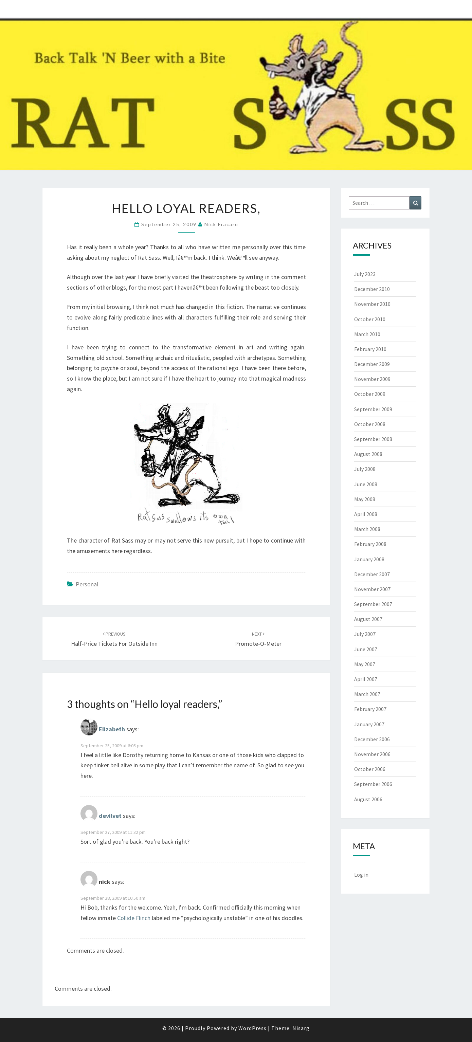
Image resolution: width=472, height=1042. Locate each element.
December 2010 (372, 289)
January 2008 (369, 559)
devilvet (110, 816)
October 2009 (369, 393)
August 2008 (368, 454)
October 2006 (369, 769)
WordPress (252, 1028)
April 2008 (365, 514)
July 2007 (365, 633)
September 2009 (373, 409)
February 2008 (370, 544)
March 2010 (367, 334)
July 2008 (365, 468)
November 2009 (372, 379)
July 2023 (365, 274)
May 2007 (364, 664)
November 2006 (372, 754)
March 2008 (367, 529)
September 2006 (373, 784)
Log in (361, 874)
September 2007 (373, 604)
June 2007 (365, 649)
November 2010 (372, 303)
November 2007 (372, 589)
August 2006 (368, 799)
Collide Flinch (133, 918)
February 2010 (370, 349)
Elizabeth (112, 729)
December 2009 (372, 364)
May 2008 (364, 499)
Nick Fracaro (221, 224)
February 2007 (370, 709)
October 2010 (369, 319)
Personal (87, 584)
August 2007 (368, 619)
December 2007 (372, 574)
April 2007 (365, 679)
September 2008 (373, 439)
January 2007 (369, 724)
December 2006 (372, 739)
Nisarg (301, 1028)
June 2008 (365, 484)
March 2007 (367, 694)
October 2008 (369, 424)
